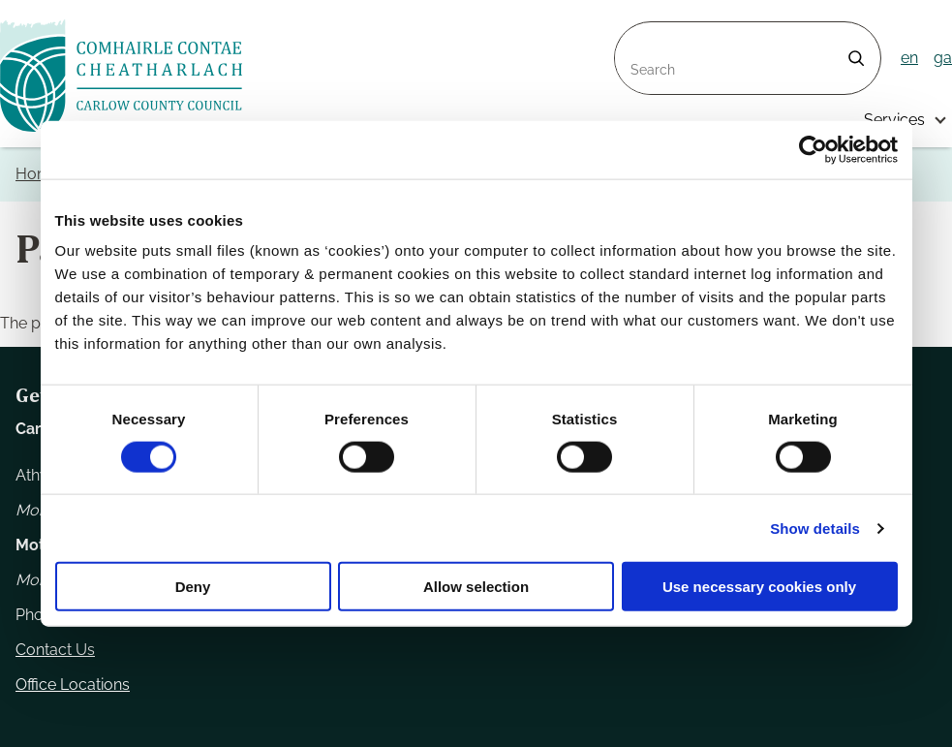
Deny (193, 586)
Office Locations (72, 684)
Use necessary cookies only (759, 586)
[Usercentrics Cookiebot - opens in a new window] (813, 149)
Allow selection (476, 586)
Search (640, 33)
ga (943, 57)
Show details (815, 527)
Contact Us (55, 649)
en (909, 57)
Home (37, 174)
